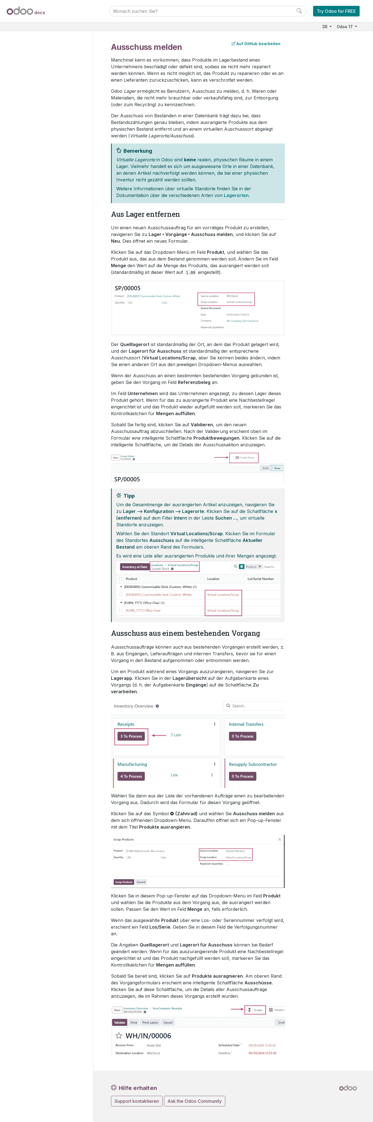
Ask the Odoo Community (195, 1101)
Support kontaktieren (137, 1101)
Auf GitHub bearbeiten (256, 43)
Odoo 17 (345, 26)
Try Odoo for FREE (336, 11)
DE (326, 26)
